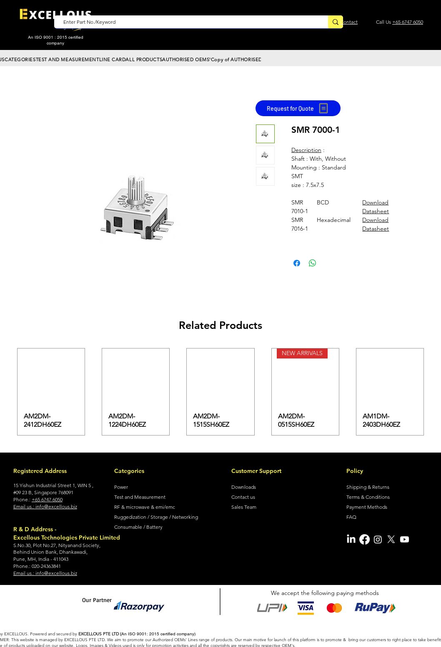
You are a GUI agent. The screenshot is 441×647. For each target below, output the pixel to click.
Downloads (243, 487)
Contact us (243, 497)
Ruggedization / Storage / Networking (156, 517)
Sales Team (243, 507)
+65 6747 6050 (407, 22)
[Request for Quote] (298, 108)
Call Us (384, 22)
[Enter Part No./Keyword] (187, 22)
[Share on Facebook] (297, 263)
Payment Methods (366, 507)
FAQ (351, 517)
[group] (220, 392)
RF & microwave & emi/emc (144, 507)
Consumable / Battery (138, 527)
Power (121, 487)
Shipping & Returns (367, 487)
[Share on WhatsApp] (313, 263)
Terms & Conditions (368, 497)
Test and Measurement (139, 497)
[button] (20, 59)
